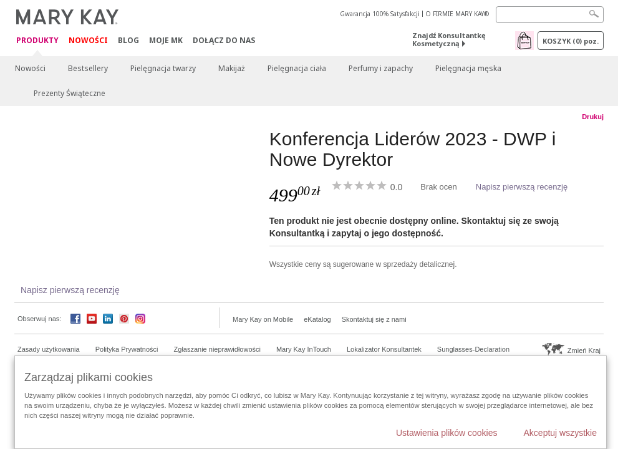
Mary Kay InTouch (303, 349)
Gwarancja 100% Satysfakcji (380, 13)
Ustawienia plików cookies (447, 433)
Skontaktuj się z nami (374, 319)
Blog (128, 40)
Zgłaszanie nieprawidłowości (217, 349)
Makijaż (231, 68)
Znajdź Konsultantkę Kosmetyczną (449, 39)
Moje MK (166, 40)
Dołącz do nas (224, 40)
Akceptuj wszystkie (560, 433)
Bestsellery (88, 68)
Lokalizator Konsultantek (384, 349)
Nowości (88, 40)
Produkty (37, 41)
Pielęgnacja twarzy (163, 68)
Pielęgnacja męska (468, 68)
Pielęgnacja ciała (297, 68)
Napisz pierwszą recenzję (521, 186)
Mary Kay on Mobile (263, 319)
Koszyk (571, 41)
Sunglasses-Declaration (473, 349)
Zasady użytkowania (48, 349)
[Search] (550, 14)
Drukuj (593, 116)
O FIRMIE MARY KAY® (457, 13)
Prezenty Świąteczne (69, 93)
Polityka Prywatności (126, 349)
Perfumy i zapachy (381, 68)
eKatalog (317, 319)
